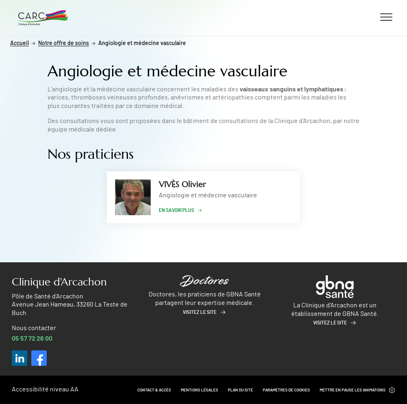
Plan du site (240, 390)
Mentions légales (199, 390)
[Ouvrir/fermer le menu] (386, 17)
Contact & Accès (154, 390)
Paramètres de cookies (286, 390)
